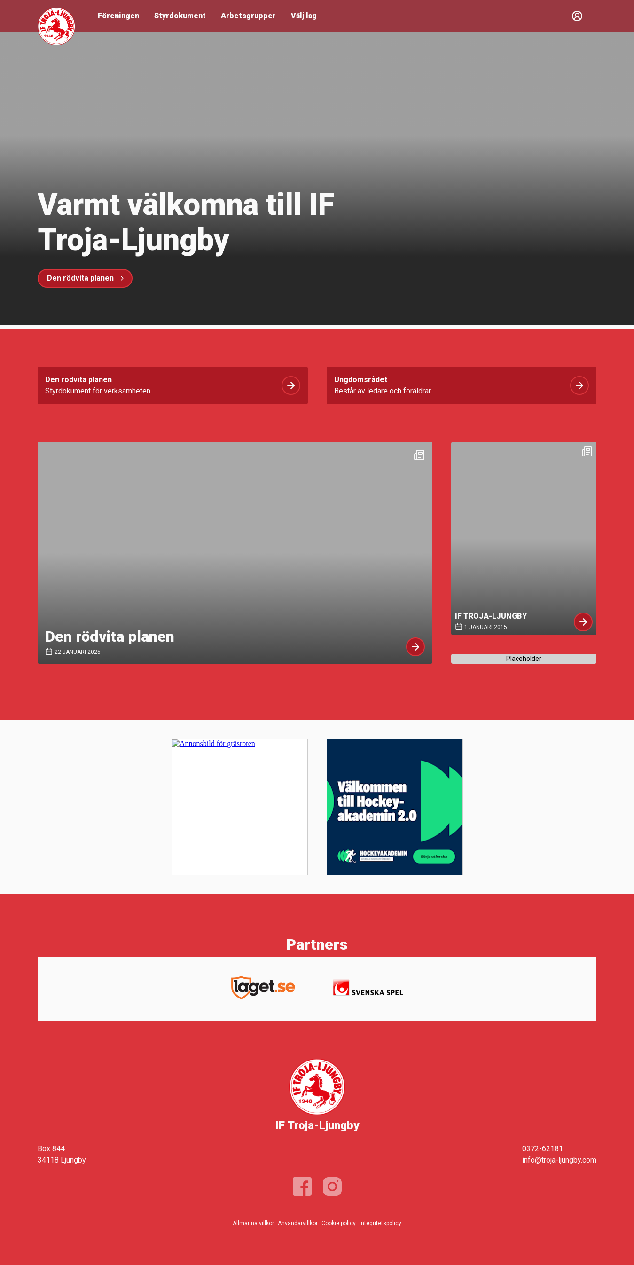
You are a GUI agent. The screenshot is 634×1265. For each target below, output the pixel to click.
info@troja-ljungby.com (559, 1159)
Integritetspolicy (380, 1223)
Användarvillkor (298, 1223)
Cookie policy (338, 1223)
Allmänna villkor (253, 1223)
